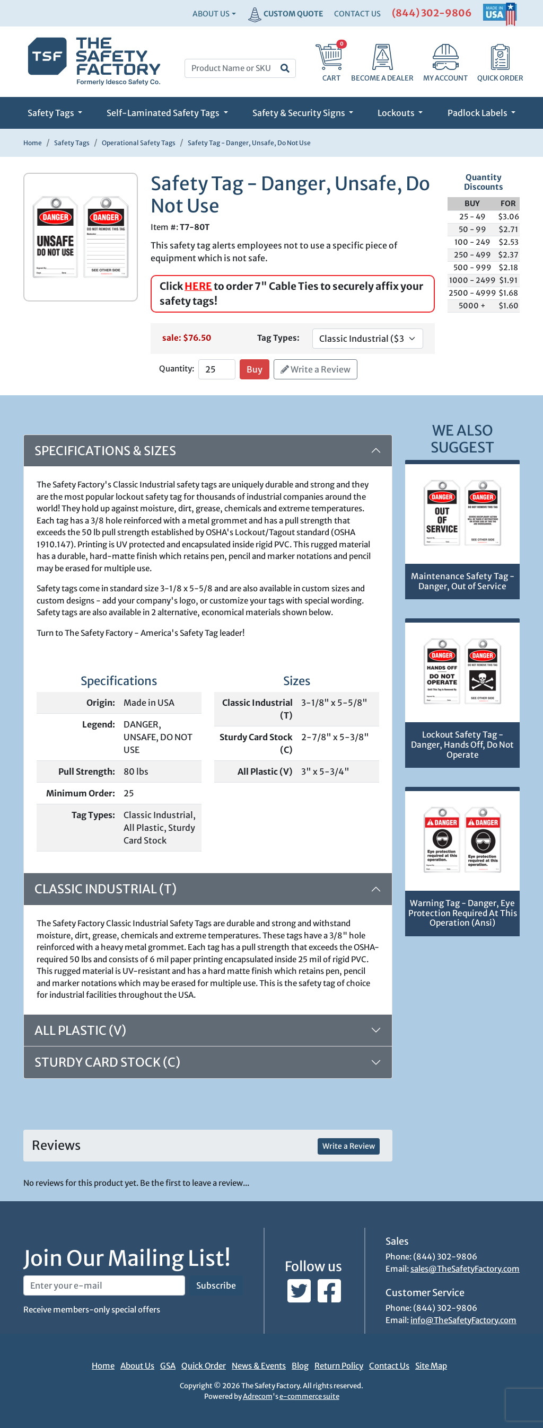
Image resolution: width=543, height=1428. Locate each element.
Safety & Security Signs (299, 113)
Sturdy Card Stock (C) (107, 1062)
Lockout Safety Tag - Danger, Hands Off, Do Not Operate (462, 744)
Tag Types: (278, 338)
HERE (198, 286)
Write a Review (316, 369)
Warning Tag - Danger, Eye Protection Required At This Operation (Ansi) (462, 913)
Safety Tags (52, 113)
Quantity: (176, 368)
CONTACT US (357, 14)
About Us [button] (211, 14)
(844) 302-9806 (432, 13)
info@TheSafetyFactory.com (463, 1320)
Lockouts (397, 113)
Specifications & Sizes (105, 450)
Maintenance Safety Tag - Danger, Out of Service (462, 581)
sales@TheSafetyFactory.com (465, 1269)
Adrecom (258, 1396)
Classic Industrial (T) (105, 889)
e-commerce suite (309, 1396)
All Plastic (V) (80, 1030)
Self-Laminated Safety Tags (164, 113)
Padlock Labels (478, 113)
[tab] (208, 1030)
